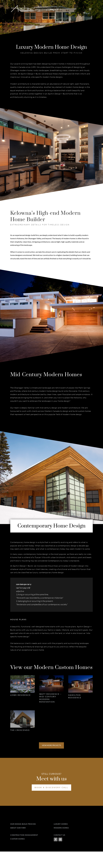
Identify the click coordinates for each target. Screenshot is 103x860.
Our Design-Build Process (23, 833)
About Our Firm (18, 836)
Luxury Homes (61, 833)
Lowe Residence (20, 695)
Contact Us (59, 844)
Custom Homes (17, 847)
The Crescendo (20, 731)
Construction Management (24, 844)
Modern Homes (61, 836)
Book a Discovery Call (51, 788)
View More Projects (51, 746)
